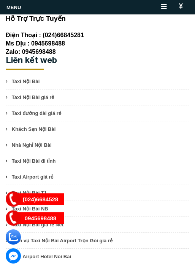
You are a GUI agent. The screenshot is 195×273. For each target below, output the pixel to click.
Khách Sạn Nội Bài (33, 129)
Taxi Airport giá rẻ (33, 177)
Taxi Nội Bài (26, 81)
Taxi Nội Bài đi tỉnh (34, 161)
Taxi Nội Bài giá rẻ (33, 97)
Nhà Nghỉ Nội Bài (32, 145)
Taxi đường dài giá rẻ (36, 113)
